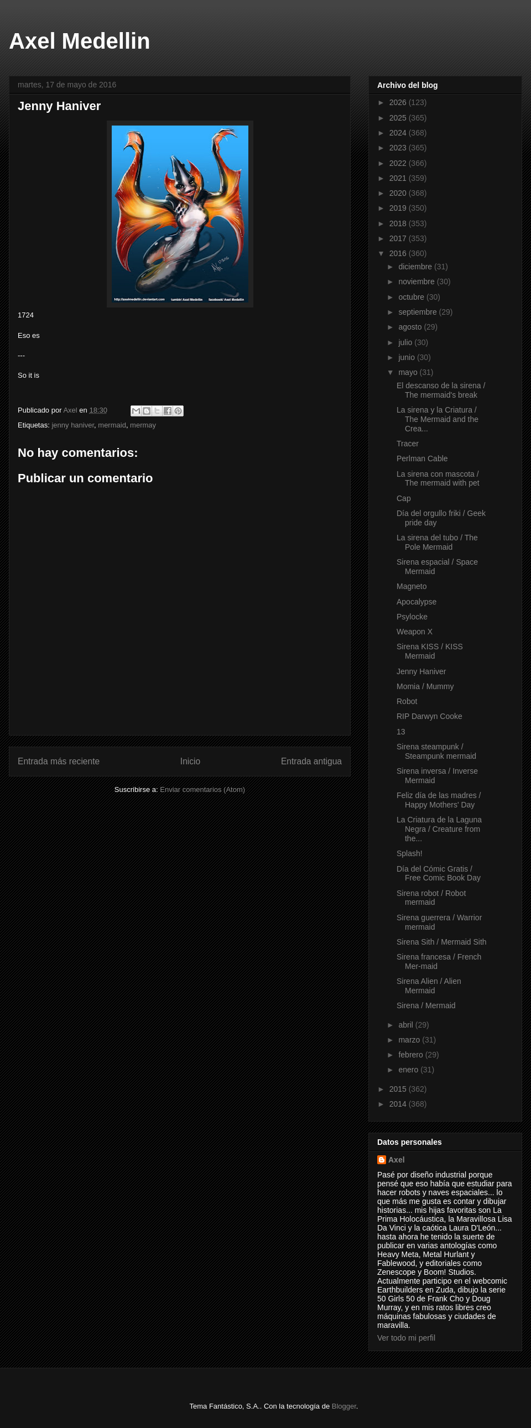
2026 (399, 102)
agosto (411, 326)
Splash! (410, 853)
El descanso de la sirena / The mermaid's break (441, 390)
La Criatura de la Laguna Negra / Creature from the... (439, 829)
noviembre (417, 281)
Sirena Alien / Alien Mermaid (429, 986)
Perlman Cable (422, 458)
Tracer (408, 443)
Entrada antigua (311, 761)
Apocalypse (416, 601)
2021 (399, 178)
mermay (143, 425)
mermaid (112, 425)
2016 (399, 253)
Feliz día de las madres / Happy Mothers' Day (439, 800)
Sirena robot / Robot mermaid (431, 898)
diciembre (416, 266)
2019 (399, 208)
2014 (399, 1103)
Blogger (344, 1406)
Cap (404, 498)
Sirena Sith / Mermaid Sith (442, 941)
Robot (407, 701)
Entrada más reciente (59, 761)
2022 (399, 163)
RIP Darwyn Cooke (429, 716)
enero (409, 1069)
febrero (411, 1054)
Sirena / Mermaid (426, 1005)
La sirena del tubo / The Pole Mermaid (437, 542)
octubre (412, 297)
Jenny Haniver (421, 671)
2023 (399, 147)
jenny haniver (72, 425)
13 (401, 731)
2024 (399, 132)
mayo (408, 372)
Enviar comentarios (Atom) (202, 789)
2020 (399, 193)
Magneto (411, 586)
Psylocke (412, 616)
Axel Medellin (79, 41)
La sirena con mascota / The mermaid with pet (438, 479)
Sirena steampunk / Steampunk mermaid (436, 751)
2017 (399, 238)
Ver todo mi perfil (406, 1337)
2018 (399, 223)
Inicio (190, 761)
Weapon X (415, 631)
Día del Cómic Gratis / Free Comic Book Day (439, 873)
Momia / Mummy (425, 686)
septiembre (418, 312)
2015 (399, 1089)
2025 (399, 117)
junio (407, 357)
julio (406, 342)
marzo (410, 1039)
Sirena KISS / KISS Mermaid (430, 651)
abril (406, 1024)
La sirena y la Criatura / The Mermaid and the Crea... (437, 419)
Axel (396, 1159)
